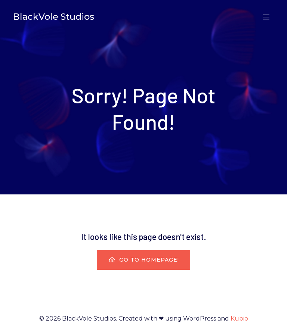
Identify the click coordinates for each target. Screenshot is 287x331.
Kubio (239, 318)
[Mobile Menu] (266, 16)
